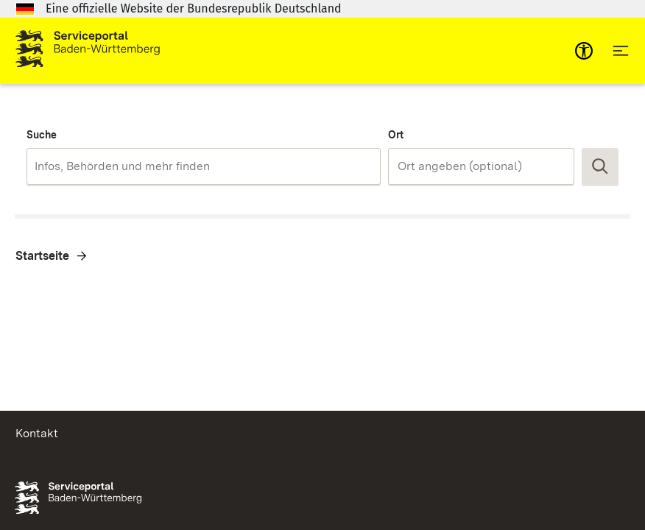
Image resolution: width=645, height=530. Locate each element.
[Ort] (481, 166)
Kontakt (36, 433)
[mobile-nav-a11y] (583, 50)
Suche (42, 135)
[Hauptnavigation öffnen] (620, 50)
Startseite (42, 256)
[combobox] (204, 166)
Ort (395, 135)
